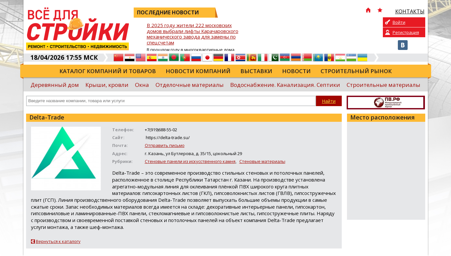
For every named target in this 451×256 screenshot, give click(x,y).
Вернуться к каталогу (58, 241)
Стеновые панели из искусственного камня (190, 161)
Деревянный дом (55, 84)
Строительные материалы (383, 84)
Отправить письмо (165, 145)
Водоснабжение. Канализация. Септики (285, 84)
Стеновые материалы (262, 161)
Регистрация (406, 32)
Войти (399, 22)
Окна (142, 84)
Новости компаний (198, 71)
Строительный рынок (356, 71)
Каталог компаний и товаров (107, 71)
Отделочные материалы (190, 84)
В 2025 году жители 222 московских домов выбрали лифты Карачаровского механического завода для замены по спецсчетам (192, 34)
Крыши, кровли (106, 84)
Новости (296, 71)
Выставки (256, 71)
